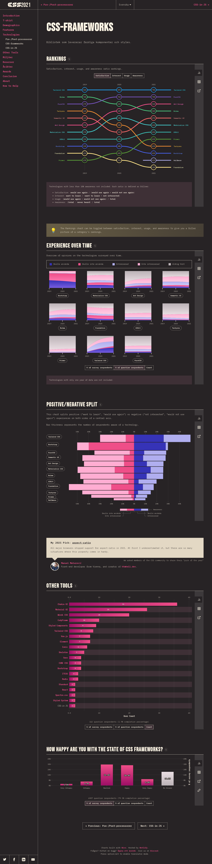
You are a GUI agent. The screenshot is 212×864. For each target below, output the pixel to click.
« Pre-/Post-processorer (108, 825)
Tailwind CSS (100, 360)
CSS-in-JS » (152, 825)
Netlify (143, 848)
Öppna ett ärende (127, 851)
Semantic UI (175, 296)
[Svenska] (125, 4)
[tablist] (198, 83)
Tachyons (176, 328)
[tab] (198, 73)
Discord (154, 851)
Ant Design (138, 296)
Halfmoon (52, 500)
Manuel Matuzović (55, 566)
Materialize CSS (100, 296)
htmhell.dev (129, 566)
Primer (62, 360)
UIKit (138, 328)
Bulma (62, 328)
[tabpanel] (125, 135)
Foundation (100, 328)
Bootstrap (62, 296)
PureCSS (138, 360)
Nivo (124, 848)
